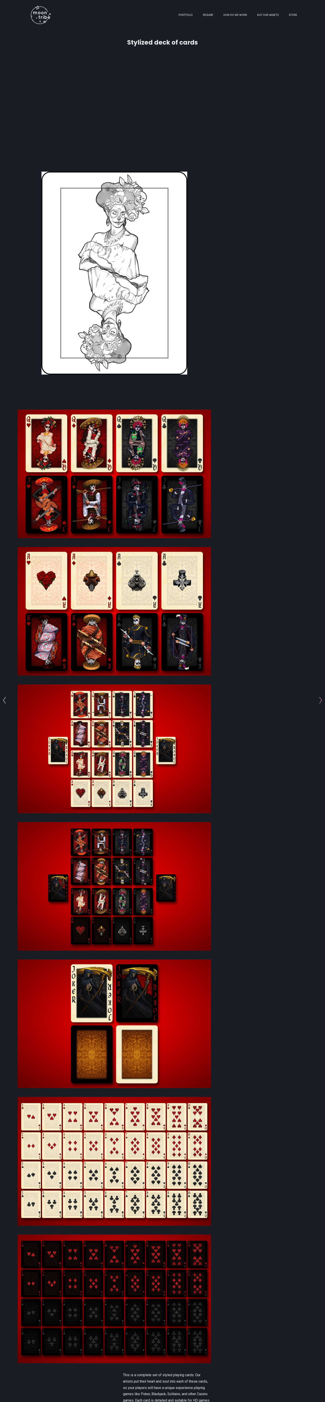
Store (293, 15)
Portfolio (186, 15)
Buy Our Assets (268, 15)
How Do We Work (235, 15)
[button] (261, 1371)
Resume (208, 15)
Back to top (288, 1393)
